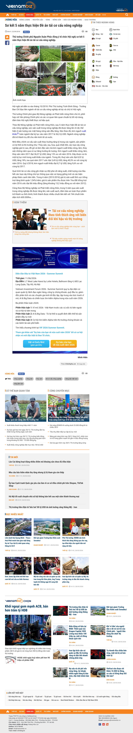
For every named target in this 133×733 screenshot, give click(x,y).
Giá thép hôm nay (15, 700)
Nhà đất (11, 500)
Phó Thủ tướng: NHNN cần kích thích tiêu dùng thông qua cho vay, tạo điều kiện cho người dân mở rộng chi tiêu (74, 542)
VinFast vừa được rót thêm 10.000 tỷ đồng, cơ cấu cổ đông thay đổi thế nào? (117, 672)
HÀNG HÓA (29, 15)
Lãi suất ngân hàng (102, 697)
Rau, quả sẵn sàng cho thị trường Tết (22, 420)
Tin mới (14, 457)
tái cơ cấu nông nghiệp (53, 379)
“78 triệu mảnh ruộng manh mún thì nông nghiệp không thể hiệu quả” (67, 240)
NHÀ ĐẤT (55, 15)
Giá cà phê (77, 697)
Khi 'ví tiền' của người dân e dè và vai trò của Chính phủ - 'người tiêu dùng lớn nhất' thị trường (116, 631)
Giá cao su (55, 700)
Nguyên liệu (38, 20)
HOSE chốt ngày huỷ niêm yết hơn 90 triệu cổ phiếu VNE (33, 658)
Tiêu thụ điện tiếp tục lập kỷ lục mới (63, 432)
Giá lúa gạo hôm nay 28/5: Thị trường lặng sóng (68, 443)
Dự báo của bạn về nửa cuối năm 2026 (64, 343)
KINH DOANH (89, 15)
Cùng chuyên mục (59, 390)
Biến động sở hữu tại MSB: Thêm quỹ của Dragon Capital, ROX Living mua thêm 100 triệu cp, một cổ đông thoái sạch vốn (78, 632)
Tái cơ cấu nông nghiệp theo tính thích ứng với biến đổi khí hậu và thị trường (67, 215)
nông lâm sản (18, 384)
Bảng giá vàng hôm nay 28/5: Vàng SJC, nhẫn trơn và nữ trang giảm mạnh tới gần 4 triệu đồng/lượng (69, 437)
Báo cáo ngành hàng (73, 20)
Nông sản (57, 20)
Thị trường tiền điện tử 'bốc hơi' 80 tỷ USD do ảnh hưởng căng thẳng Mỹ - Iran (43, 507)
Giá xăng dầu (116, 697)
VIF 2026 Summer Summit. (52, 328)
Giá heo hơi (67, 697)
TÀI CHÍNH (47, 15)
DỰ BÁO (21, 15)
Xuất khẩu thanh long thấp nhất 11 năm (22, 425)
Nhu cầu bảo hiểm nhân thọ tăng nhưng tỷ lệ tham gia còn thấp (36, 472)
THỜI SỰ (13, 15)
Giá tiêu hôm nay (88, 697)
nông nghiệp (18, 379)
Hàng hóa (11, 19)
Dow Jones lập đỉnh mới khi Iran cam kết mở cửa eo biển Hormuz (17, 577)
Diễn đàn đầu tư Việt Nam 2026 (87, 700)
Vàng (48, 20)
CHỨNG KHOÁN (65, 15)
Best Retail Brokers (67, 700)
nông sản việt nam (71, 379)
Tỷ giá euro (57, 697)
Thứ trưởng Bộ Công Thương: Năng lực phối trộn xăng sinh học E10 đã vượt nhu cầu (68, 418)
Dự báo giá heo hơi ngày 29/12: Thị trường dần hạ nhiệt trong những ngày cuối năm (26, 431)
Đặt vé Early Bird (36, 343)
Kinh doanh (13, 489)
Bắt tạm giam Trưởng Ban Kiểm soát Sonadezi (47, 539)
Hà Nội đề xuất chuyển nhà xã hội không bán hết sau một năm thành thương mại (44, 496)
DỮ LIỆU (97, 15)
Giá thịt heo (38, 700)
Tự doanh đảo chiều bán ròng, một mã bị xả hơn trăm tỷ (117, 653)
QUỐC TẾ (38, 15)
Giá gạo (46, 700)
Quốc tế (7, 584)
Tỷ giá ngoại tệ (28, 697)
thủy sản (39, 379)
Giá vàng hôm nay (15, 697)
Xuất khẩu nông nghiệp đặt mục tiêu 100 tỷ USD (25, 445)
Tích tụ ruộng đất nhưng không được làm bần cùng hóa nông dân (32, 233)
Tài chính (12, 476)
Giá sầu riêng (27, 700)
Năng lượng (24, 20)
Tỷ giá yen (47, 697)
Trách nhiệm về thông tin (17, 731)
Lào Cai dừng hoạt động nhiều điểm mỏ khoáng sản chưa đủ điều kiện (40, 462)
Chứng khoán (111, 659)
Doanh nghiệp (38, 545)
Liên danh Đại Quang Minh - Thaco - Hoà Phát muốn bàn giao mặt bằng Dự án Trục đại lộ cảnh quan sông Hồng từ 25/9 (18, 542)
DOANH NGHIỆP (77, 15)
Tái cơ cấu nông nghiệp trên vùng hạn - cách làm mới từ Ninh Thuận (68, 228)
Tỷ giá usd (38, 697)
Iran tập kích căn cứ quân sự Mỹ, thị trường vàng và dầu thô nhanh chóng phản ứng (75, 579)
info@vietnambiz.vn (20, 728)
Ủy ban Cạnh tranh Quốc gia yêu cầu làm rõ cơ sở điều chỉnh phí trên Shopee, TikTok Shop (46, 484)
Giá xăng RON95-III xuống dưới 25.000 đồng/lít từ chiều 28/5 (68, 426)
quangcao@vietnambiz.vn (111, 720)
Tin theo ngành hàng (103, 22)
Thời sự (11, 465)
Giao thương (90, 20)
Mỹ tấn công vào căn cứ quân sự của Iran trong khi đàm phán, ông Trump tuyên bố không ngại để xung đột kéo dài (47, 580)
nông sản (29, 379)
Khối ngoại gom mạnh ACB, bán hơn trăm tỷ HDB (26, 608)
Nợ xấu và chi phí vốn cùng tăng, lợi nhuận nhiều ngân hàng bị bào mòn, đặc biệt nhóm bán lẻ (79, 673)
